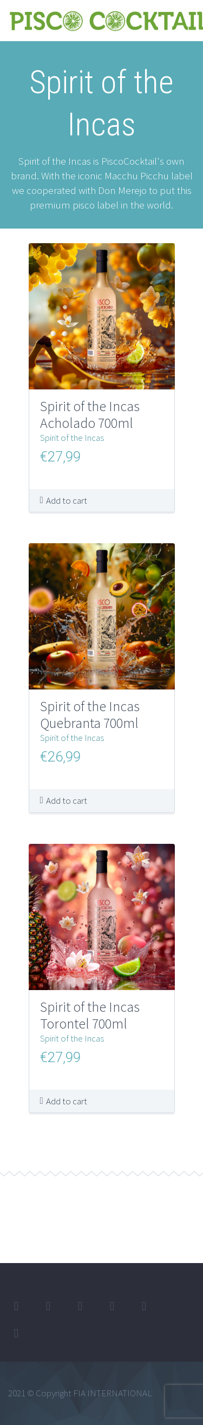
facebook (48, 1306)
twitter (16, 1306)
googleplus (112, 1306)
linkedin (80, 1306)
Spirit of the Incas (72, 438)
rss (16, 1333)
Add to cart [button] (66, 500)
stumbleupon (144, 1306)
